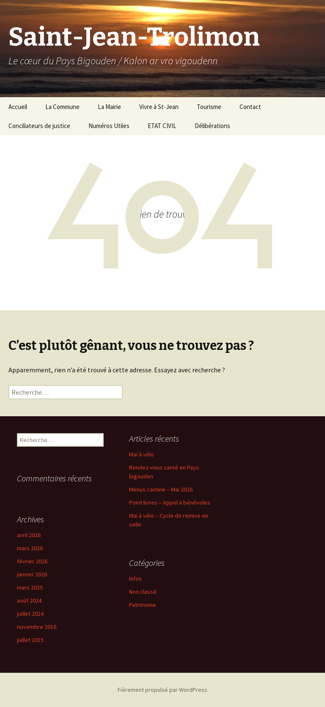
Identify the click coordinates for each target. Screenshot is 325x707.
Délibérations (212, 126)
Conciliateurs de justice (39, 126)
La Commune (62, 107)
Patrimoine (142, 605)
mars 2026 (30, 548)
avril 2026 (29, 535)
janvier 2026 (32, 574)
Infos (135, 578)
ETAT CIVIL (162, 126)
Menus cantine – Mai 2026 (161, 489)
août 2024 (29, 600)
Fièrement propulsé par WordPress (162, 689)
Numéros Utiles (108, 126)
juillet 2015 (30, 640)
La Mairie (109, 107)
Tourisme (209, 107)
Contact (250, 107)
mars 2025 (30, 587)
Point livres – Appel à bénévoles (169, 502)
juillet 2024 (30, 613)
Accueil (17, 107)
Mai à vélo (141, 454)
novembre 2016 (36, 627)
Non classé (143, 591)
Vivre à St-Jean (159, 107)
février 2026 (32, 561)
